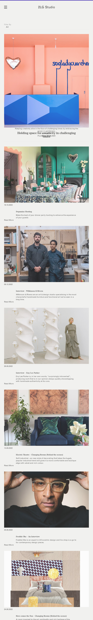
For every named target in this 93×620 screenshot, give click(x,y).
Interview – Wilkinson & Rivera (29, 291)
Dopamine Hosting (24, 211)
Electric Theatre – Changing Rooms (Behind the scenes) (39, 454)
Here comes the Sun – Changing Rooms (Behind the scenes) (41, 616)
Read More (46, 136)
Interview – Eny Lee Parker (28, 373)
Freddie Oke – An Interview (28, 536)
